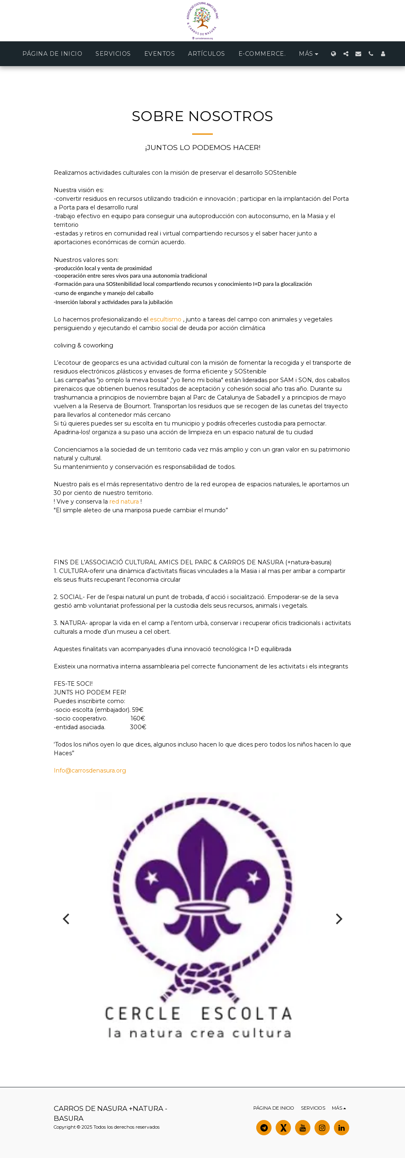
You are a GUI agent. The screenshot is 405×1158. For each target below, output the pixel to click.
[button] (346, 54)
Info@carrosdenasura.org (90, 770)
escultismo (165, 319)
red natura (124, 501)
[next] (338, 919)
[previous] (67, 919)
